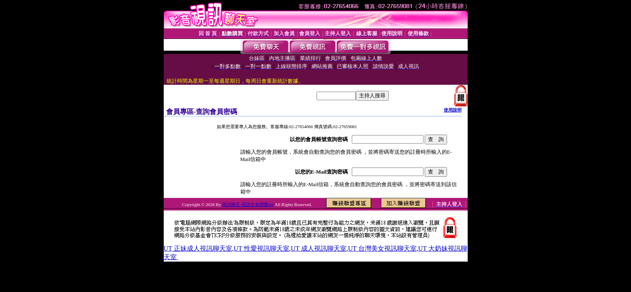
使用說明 (453, 109)
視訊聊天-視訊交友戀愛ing (248, 204)
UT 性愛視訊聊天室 (261, 248)
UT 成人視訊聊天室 (319, 248)
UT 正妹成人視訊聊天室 (198, 248)
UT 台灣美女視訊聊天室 (382, 248)
